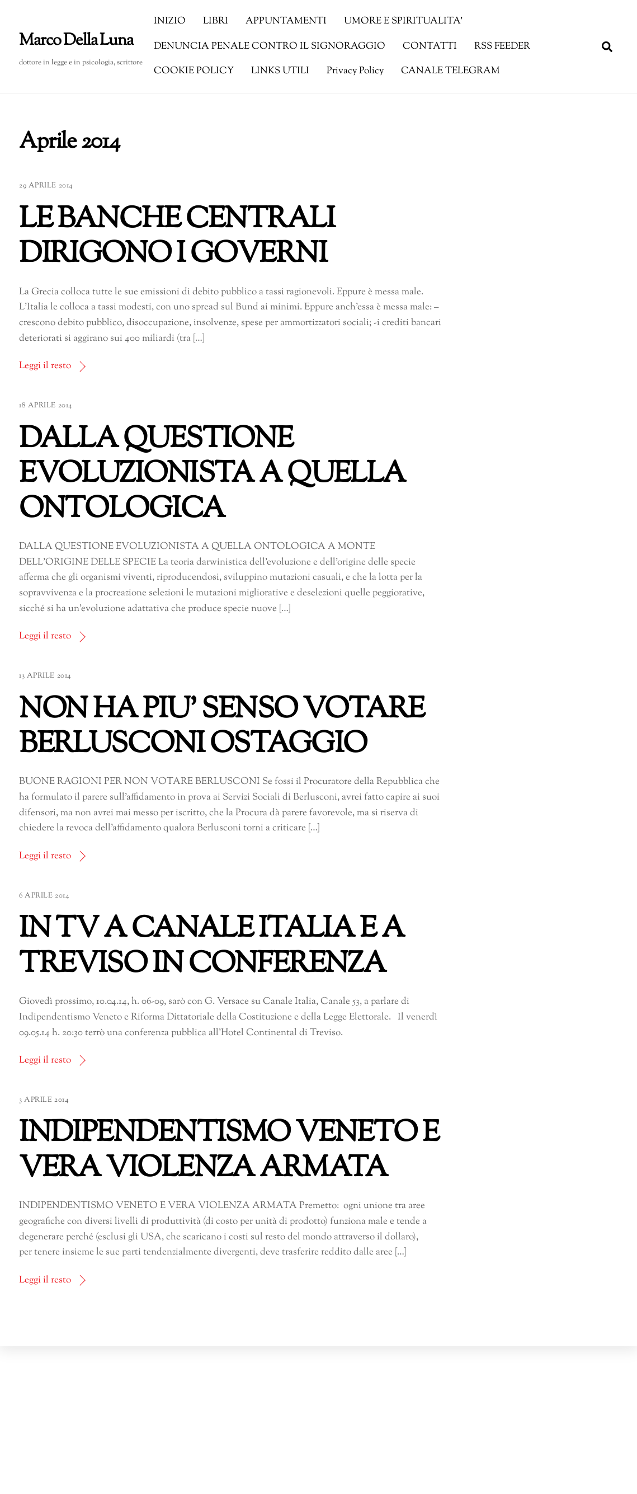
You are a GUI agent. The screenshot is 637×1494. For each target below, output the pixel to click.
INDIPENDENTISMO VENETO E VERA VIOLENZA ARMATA (229, 1151)
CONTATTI (430, 46)
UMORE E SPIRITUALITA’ (403, 21)
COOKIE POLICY (194, 71)
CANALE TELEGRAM (450, 71)
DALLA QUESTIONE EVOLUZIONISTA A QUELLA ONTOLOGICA (212, 475)
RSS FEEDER (502, 46)
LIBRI (215, 21)
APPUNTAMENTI (286, 21)
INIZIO (170, 21)
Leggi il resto (45, 366)
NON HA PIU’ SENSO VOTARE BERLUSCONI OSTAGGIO (221, 727)
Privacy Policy (355, 71)
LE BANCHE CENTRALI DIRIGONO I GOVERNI (176, 237)
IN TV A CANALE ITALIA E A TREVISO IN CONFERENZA (211, 947)
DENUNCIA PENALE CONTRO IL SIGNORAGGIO (269, 46)
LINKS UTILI (280, 71)
